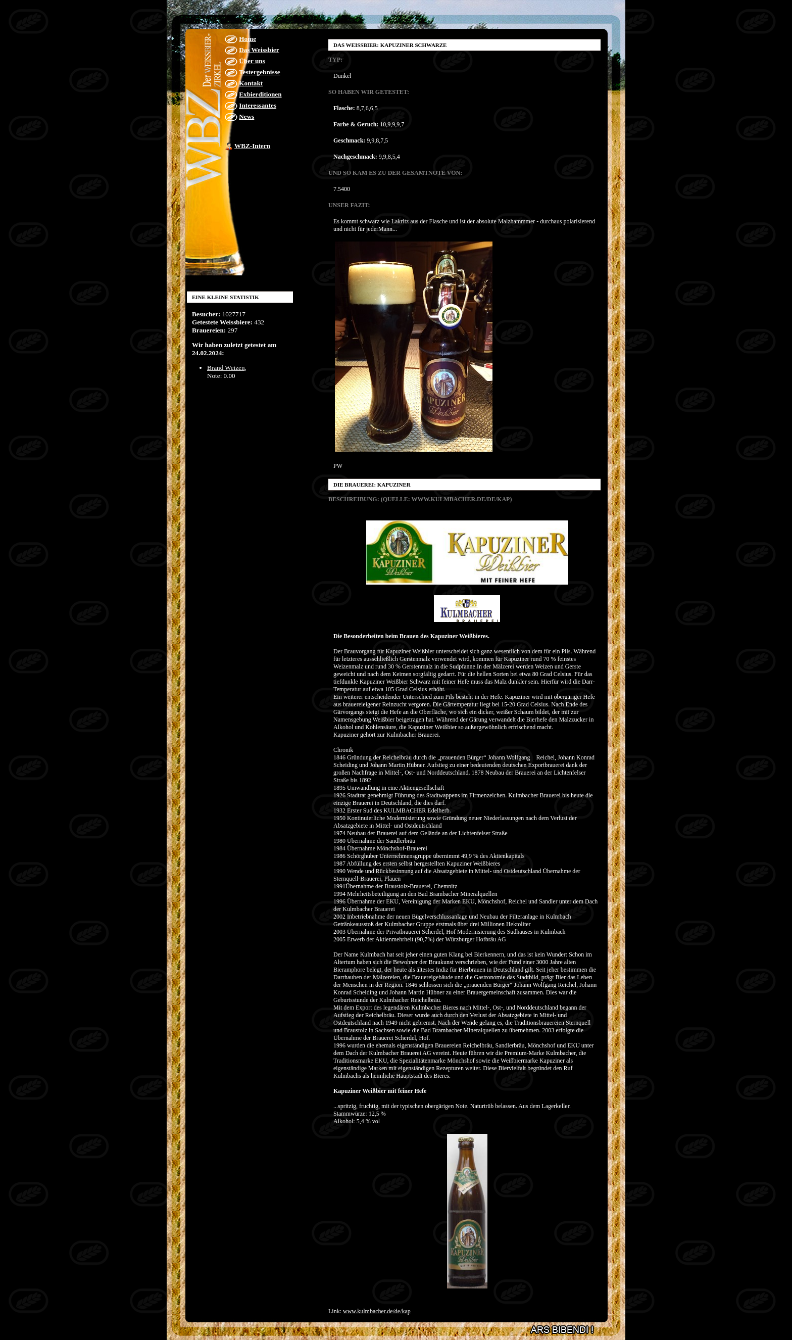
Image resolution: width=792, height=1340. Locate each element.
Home (247, 38)
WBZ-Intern (252, 146)
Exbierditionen (260, 94)
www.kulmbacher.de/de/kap (377, 1311)
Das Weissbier (259, 50)
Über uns (252, 61)
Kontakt (251, 83)
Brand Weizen (226, 367)
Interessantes (257, 105)
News (246, 116)
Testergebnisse (259, 72)
